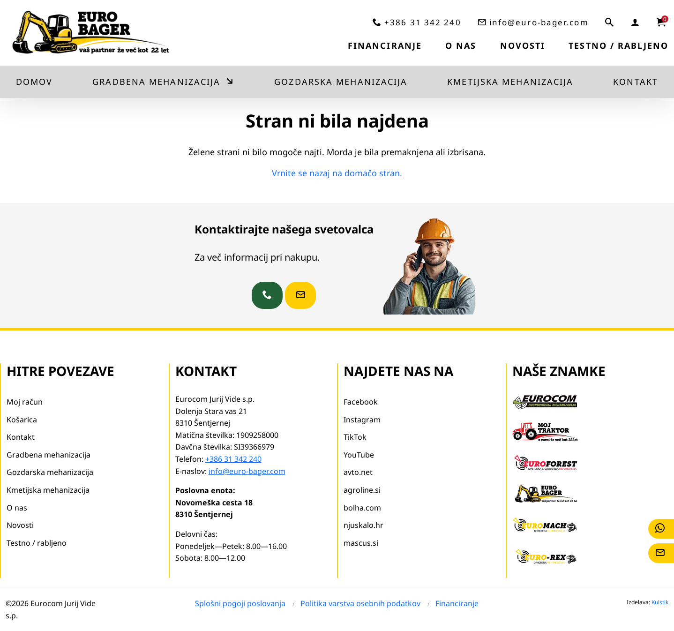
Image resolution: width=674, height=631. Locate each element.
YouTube (359, 455)
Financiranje (385, 45)
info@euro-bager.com (539, 22)
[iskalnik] (610, 22)
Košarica (22, 419)
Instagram (362, 419)
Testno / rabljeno (618, 45)
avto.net (358, 472)
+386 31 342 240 (422, 22)
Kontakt (635, 81)
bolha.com (362, 508)
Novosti (523, 45)
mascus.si (361, 543)
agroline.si (362, 490)
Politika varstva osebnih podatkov (360, 603)
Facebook (361, 402)
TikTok (355, 437)
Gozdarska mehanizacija (340, 81)
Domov (34, 81)
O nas (461, 45)
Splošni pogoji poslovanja (240, 603)
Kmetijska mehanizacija (510, 81)
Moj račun (25, 402)
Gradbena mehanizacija (156, 81)
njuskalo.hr (363, 525)
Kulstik (660, 602)
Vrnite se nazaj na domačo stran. (337, 173)
